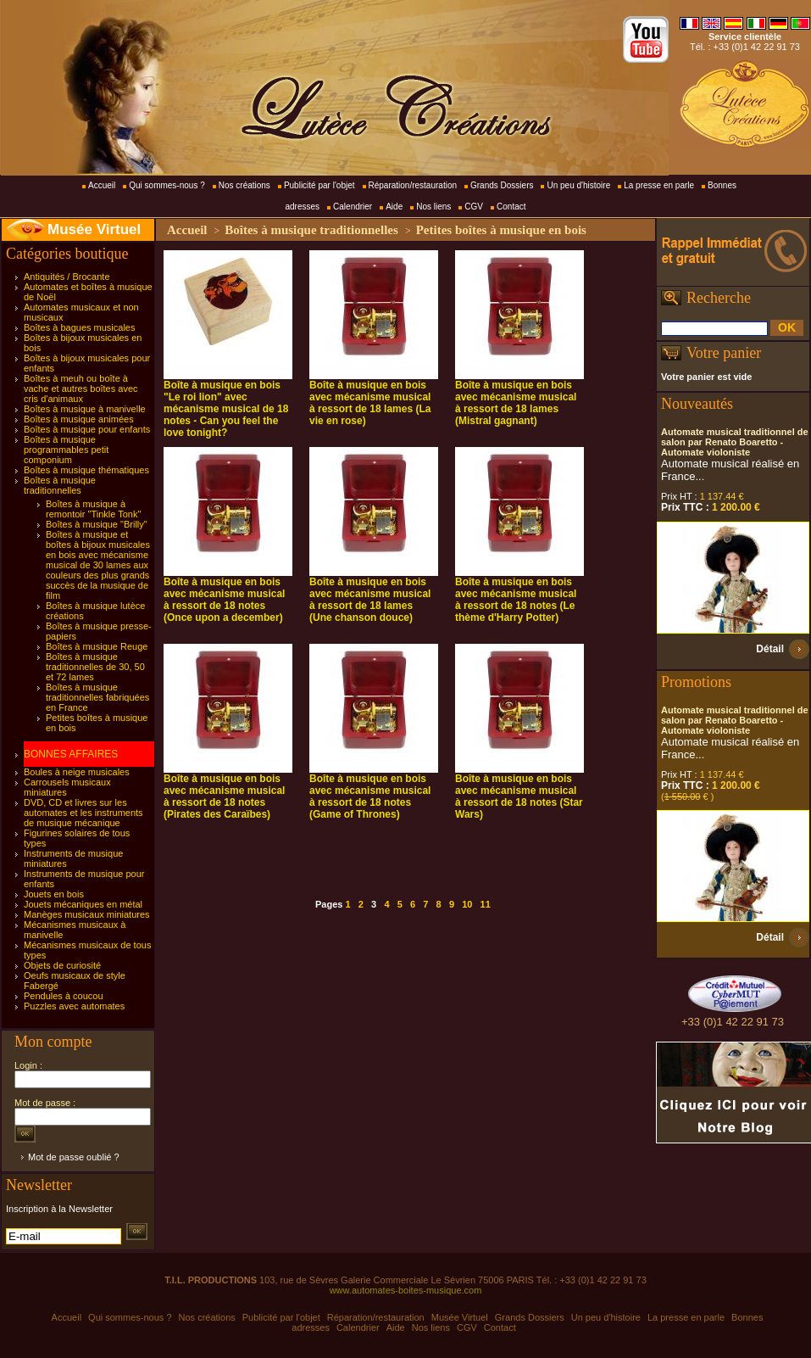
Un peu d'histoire (578, 185)
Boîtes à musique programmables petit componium (66, 449)
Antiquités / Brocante (67, 276)
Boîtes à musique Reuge (96, 646)
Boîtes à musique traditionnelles (60, 485)
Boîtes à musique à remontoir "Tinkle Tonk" (93, 509)
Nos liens (433, 206)
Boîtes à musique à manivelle (85, 409)
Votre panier (723, 352)
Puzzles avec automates (74, 1006)
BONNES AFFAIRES (71, 754)
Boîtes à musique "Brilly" (96, 524)
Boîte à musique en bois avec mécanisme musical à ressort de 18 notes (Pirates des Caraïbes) (224, 796)
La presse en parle (659, 185)
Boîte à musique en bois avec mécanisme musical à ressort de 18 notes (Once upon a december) (224, 599)
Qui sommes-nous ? (166, 185)
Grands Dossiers (501, 185)
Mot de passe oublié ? (73, 1157)
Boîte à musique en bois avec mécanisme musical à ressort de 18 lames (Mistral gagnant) (515, 403)
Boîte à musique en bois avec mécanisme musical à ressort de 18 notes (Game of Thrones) (369, 796)
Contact (511, 206)
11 (485, 904)
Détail (770, 649)
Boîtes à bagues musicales (79, 327)
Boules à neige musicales (77, 772)
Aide (394, 206)
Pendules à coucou (63, 996)
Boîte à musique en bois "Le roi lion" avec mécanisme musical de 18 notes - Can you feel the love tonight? (226, 409)
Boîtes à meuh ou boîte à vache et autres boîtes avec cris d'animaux (81, 388)
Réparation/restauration (413, 185)
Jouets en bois (54, 894)
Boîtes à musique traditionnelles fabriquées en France (97, 697)
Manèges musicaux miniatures (87, 914)
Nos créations (244, 185)
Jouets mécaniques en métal (83, 904)
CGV (473, 206)
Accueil (101, 185)
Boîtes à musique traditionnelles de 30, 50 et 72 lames (95, 666)
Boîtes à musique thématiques (86, 470)
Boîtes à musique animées (79, 419)
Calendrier (352, 206)
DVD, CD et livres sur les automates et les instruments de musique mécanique (83, 812)
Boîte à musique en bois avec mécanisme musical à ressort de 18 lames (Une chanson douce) (369, 599)
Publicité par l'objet (319, 185)
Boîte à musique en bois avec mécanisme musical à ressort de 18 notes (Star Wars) (519, 796)
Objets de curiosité (62, 965)
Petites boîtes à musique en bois (501, 230)
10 (467, 904)
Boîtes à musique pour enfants (87, 429)
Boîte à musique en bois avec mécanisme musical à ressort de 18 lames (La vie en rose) (369, 403)
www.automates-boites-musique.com (406, 1290)
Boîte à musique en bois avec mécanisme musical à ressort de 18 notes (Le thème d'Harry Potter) (515, 599)
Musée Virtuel (94, 229)
